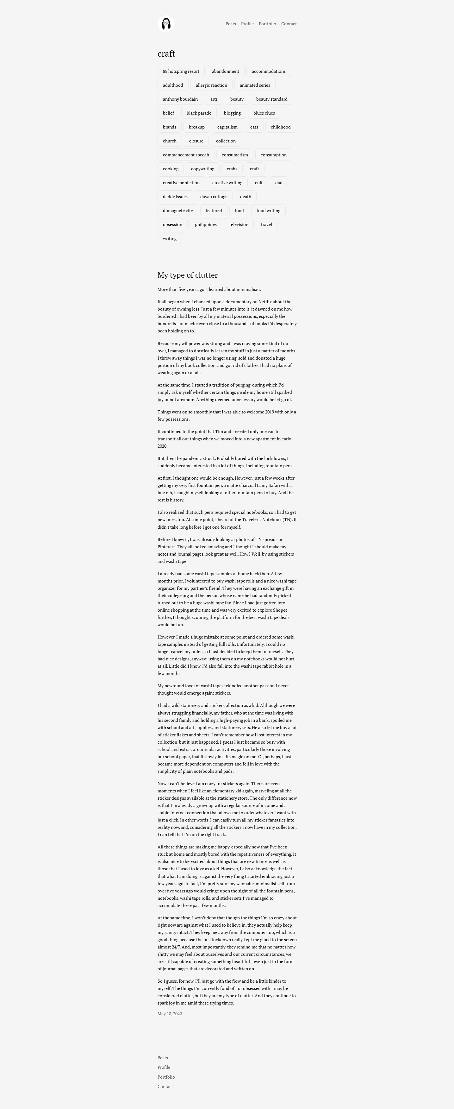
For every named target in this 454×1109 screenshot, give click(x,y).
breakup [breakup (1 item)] (197, 127)
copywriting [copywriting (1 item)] (202, 169)
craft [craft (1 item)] (254, 169)
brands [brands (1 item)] (169, 127)
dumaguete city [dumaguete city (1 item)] (178, 210)
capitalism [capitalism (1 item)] (227, 127)
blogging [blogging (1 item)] (232, 113)
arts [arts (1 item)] (214, 99)
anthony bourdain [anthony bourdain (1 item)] (180, 99)
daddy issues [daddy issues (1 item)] (175, 196)
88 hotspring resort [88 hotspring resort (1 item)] (181, 71)
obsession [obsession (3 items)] (172, 224)
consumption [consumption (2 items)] (274, 155)
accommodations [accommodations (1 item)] (269, 71)
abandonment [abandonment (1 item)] (225, 71)
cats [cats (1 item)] (254, 127)
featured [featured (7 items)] (214, 210)
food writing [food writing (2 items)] (268, 210)
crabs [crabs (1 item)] (232, 169)
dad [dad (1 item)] (279, 183)
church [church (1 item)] (170, 141)
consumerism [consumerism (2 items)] (235, 155)
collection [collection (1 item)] (226, 141)
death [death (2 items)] (245, 196)
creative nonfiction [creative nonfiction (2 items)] (181, 183)
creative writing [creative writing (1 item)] (227, 183)
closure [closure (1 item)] (196, 141)
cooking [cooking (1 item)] (170, 169)
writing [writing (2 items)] (170, 238)
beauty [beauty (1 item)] (237, 99)
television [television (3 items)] (238, 224)
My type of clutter (188, 275)
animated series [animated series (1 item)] (255, 85)
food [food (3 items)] (239, 210)
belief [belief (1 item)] (168, 113)
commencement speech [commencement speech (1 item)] (186, 155)
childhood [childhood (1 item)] (281, 127)
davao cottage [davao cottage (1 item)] (213, 196)
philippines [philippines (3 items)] (206, 224)
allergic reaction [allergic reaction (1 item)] (211, 85)
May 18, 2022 (170, 1014)
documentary (239, 302)
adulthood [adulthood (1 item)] (173, 85)
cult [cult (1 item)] (259, 183)
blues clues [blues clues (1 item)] (264, 113)
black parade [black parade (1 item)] (199, 113)
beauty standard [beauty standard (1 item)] (272, 99)
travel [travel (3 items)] (266, 224)
